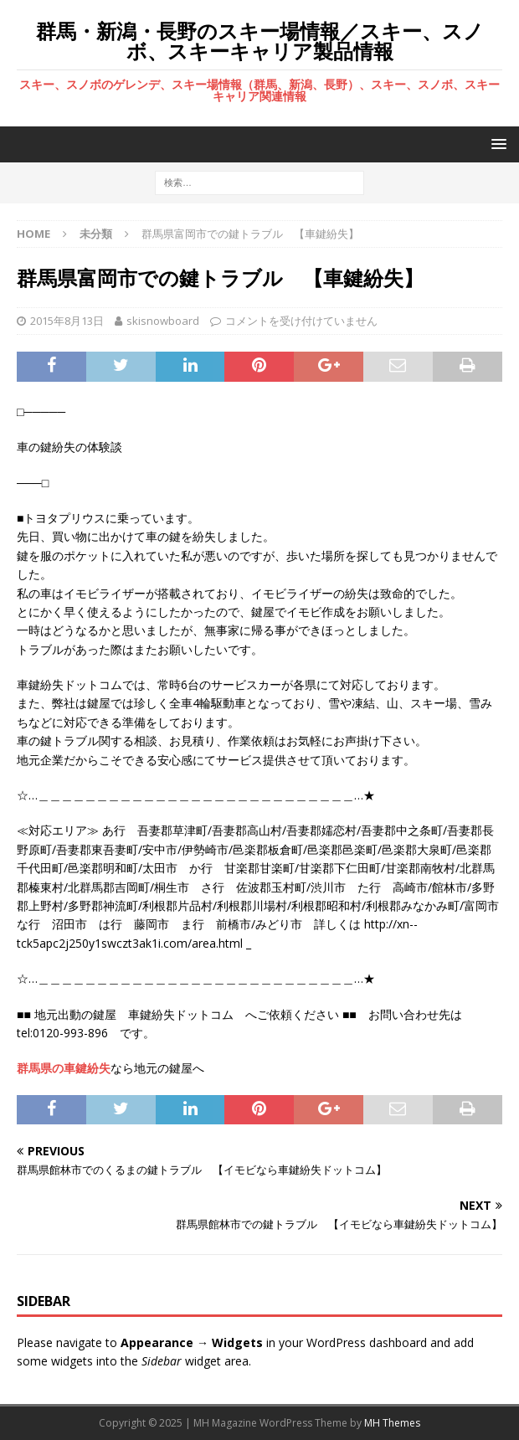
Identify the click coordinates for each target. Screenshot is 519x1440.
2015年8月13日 (67, 320)
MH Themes (392, 1423)
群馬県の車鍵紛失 (63, 1068)
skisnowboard (162, 320)
